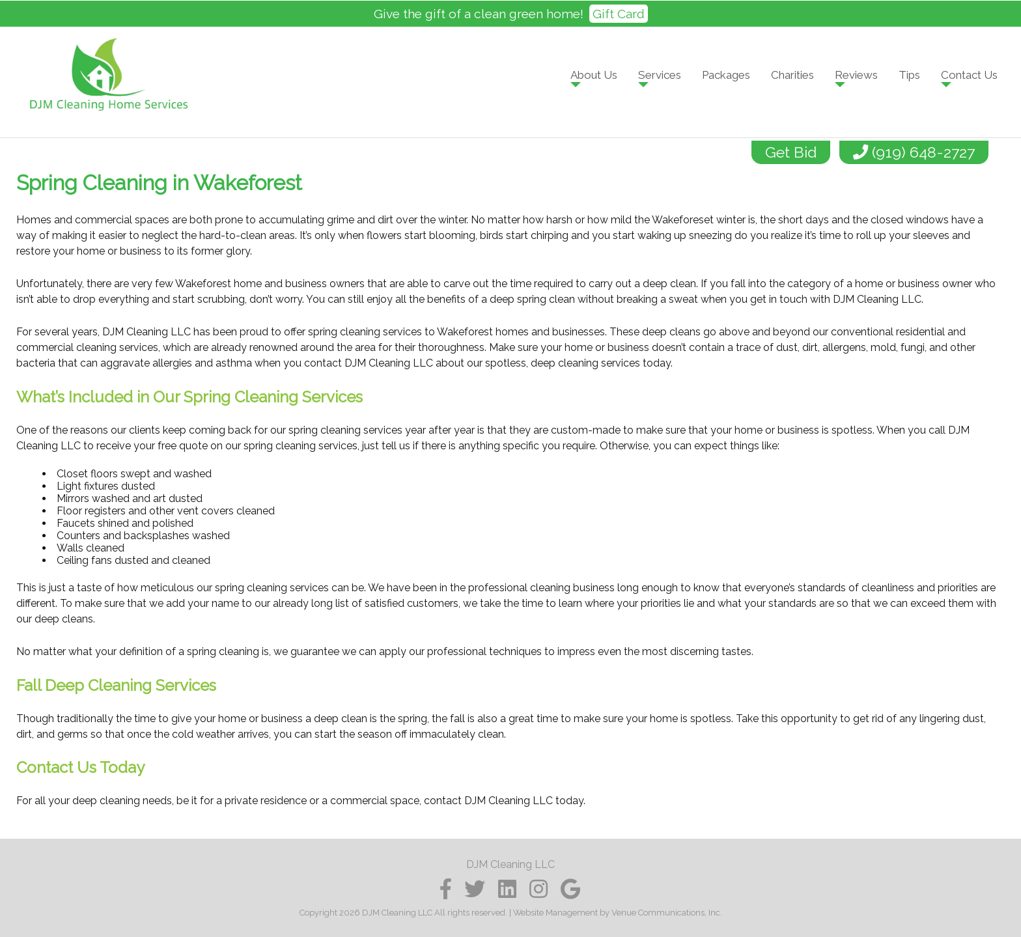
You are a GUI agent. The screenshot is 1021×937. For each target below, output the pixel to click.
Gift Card (619, 14)
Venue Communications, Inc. (666, 912)
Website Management (555, 912)
